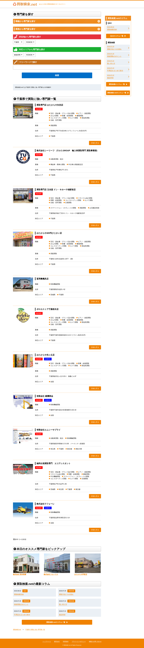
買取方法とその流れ (66, 594)
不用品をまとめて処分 (22, 614)
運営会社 (57, 641)
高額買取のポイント (21, 604)
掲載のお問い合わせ (95, 641)
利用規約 (65, 641)
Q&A (25, 591)
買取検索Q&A (19, 594)
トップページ (46, 641)
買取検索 (71, 591)
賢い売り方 (63, 604)
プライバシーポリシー (79, 641)
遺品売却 (62, 614)
